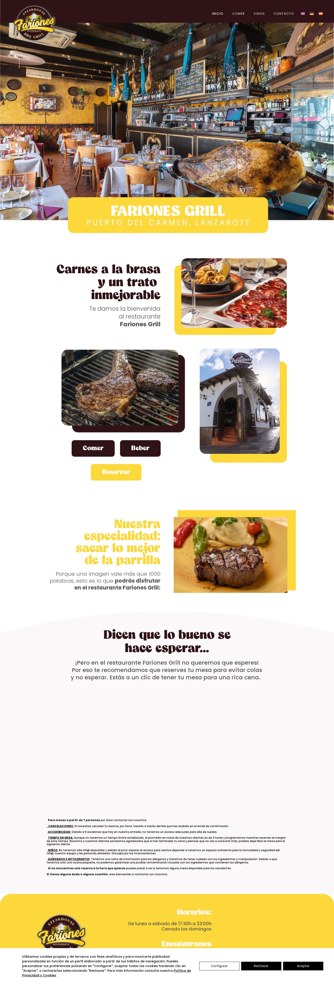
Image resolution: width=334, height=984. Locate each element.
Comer (93, 448)
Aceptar (303, 966)
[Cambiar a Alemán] (312, 14)
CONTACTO (284, 14)
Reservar (116, 472)
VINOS (259, 14)
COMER (238, 14)
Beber (140, 448)
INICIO (217, 14)
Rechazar (261, 966)
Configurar (219, 966)
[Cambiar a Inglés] (303, 14)
